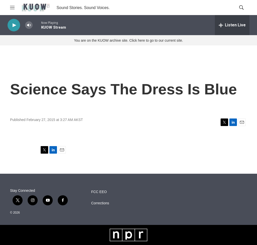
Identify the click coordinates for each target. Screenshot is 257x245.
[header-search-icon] (241, 7)
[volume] (29, 25)
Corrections (100, 203)
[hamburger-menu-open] (12, 8)
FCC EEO (99, 192)
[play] (14, 25)
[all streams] (232, 25)
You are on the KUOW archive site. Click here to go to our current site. (128, 40)
